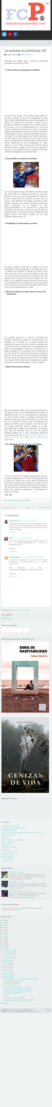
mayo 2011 (7, 967)
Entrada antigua (44, 507)
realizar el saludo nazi (38, 437)
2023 (3, 920)
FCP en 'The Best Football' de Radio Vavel (17, 988)
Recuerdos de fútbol (8, 854)
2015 (3, 939)
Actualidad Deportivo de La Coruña (13, 828)
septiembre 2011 (9, 958)
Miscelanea (5, 849)
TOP (49, 1010)
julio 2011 (7, 962)
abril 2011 (7, 970)
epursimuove (13, 521)
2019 (3, 930)
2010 (3, 1003)
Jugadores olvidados (8, 847)
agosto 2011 (7, 960)
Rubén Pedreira (27, 54)
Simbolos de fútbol (7, 859)
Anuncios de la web (8, 835)
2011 (3, 949)
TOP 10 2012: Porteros (16, 872)
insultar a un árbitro (30, 435)
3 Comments (25, 500)
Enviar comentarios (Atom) (20, 610)
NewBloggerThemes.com (31, 1011)
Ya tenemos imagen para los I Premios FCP (18, 1000)
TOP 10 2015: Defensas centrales (20, 891)
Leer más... (18, 910)
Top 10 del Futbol (7, 861)
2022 (3, 923)
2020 (3, 927)
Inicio (28, 507)
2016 (3, 937)
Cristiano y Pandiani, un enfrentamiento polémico (20, 979)
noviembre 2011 (9, 953)
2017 (3, 934)
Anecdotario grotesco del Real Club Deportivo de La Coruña (21, 833)
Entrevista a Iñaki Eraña (11, 983)
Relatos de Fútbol (7, 856)
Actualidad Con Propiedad (10, 826)
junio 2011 (7, 965)
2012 (3, 946)
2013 (3, 944)
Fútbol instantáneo (7, 842)
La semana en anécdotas (12, 500)
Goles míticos (6, 845)
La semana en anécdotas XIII (25, 50)
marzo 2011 (7, 972)
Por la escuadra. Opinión (9, 852)
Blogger (31, 1009)
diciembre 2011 (9, 951)
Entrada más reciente (9, 507)
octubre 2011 (8, 955)
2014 (3, 942)
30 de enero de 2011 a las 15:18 (32, 557)
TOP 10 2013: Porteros (16, 882)
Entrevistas (5, 837)
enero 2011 (7, 977)
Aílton (5, 995)
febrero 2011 (8, 974)
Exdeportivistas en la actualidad (12, 840)
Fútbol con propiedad (16, 1009)
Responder (13, 532)
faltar (44, 435)
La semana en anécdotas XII (13, 993)
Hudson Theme (10, 1011)
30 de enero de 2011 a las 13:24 (22, 538)
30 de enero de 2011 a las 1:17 (28, 521)
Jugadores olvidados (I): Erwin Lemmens (17, 990)
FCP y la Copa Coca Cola (11, 986)
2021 (3, 925)
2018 (3, 932)
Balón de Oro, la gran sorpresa (13, 998)
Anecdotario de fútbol (8, 830)
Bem (10, 538)
